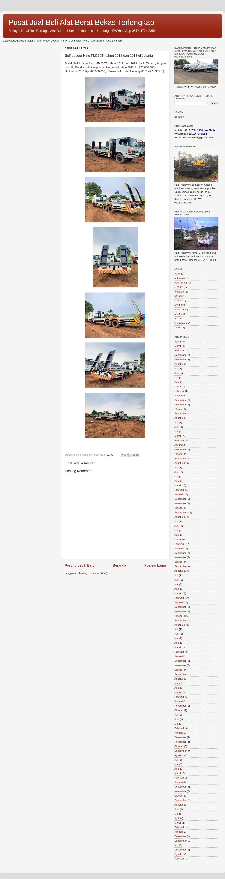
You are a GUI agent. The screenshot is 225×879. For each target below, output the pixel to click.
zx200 (177, 327)
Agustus (179, 364)
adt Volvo (179, 278)
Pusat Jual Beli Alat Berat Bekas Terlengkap (81, 22)
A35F (177, 273)
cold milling (180, 282)
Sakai (177, 318)
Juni (176, 373)
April (176, 341)
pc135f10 (179, 305)
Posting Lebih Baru (80, 565)
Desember (180, 355)
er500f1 (178, 287)
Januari (178, 395)
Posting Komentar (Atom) (93, 573)
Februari (179, 350)
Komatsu (179, 300)
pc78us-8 (179, 314)
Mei (176, 377)
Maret (177, 346)
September (180, 413)
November (180, 359)
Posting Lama (155, 565)
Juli (176, 368)
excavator (179, 291)
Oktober (178, 409)
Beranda (119, 565)
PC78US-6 (180, 309)
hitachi (178, 296)
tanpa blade (181, 323)
